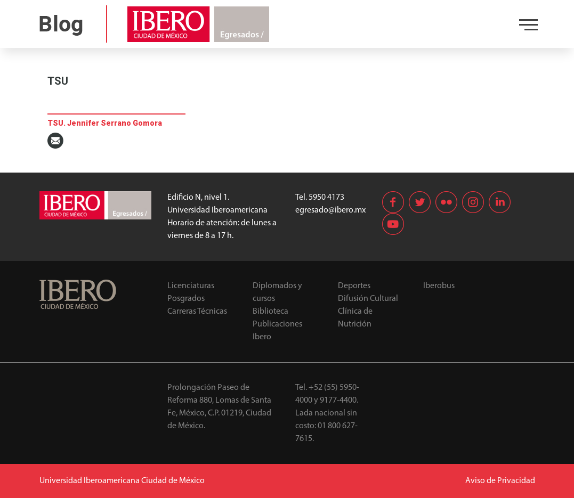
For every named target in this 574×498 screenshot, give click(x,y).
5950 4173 (326, 197)
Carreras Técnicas (197, 311)
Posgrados (186, 299)
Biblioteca (270, 311)
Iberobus (439, 286)
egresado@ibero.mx (330, 210)
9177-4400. (339, 400)
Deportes (354, 286)
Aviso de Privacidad (500, 481)
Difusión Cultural (368, 299)
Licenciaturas (190, 286)
